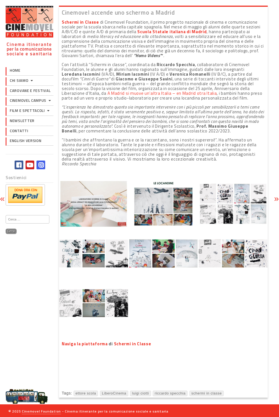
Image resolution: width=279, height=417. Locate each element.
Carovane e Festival (30, 90)
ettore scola (86, 393)
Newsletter (22, 120)
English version (26, 140)
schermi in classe (206, 393)
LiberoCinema (114, 393)
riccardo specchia (170, 393)
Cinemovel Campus (28, 100)
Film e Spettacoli (27, 110)
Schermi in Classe (80, 22)
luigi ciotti (140, 393)
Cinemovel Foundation (41, 411)
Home (15, 70)
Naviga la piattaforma (85, 344)
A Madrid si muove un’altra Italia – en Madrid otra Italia (162, 93)
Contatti (19, 131)
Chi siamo (19, 80)
